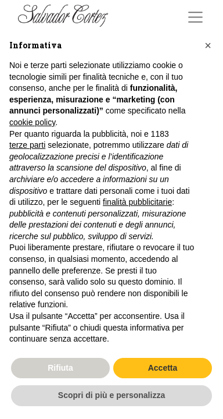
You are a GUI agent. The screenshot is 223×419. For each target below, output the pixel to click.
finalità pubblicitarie (137, 202)
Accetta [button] (163, 367)
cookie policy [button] (32, 122)
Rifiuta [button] (60, 367)
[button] (208, 45)
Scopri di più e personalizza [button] (111, 395)
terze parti (27, 145)
